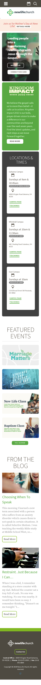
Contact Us (20, 652)
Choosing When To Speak (16, 500)
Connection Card (19, 72)
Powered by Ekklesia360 (20, 673)
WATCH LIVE (16, 65)
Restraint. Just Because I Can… (19, 575)
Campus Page (15, 202)
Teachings (14, 206)
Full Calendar (20, 443)
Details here (23, 26)
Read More (15, 141)
